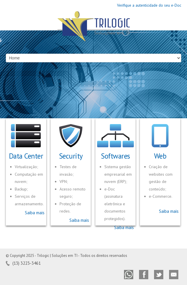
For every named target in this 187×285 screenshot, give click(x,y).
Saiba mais (35, 212)
